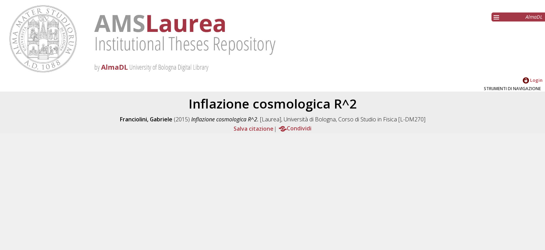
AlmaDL (534, 17)
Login (533, 80)
